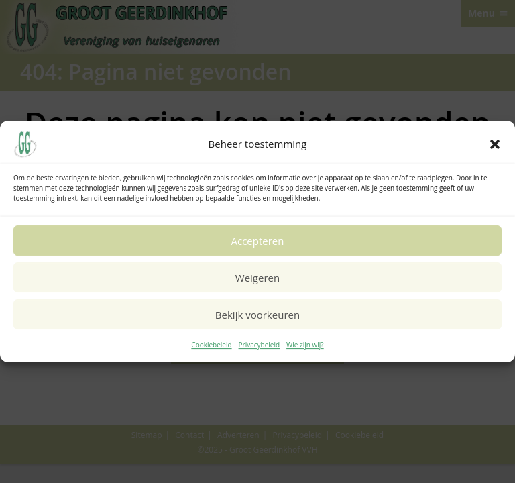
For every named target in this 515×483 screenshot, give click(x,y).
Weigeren (257, 277)
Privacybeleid (259, 345)
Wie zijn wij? (305, 345)
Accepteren (257, 241)
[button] (495, 144)
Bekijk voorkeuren (257, 314)
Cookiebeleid (211, 345)
